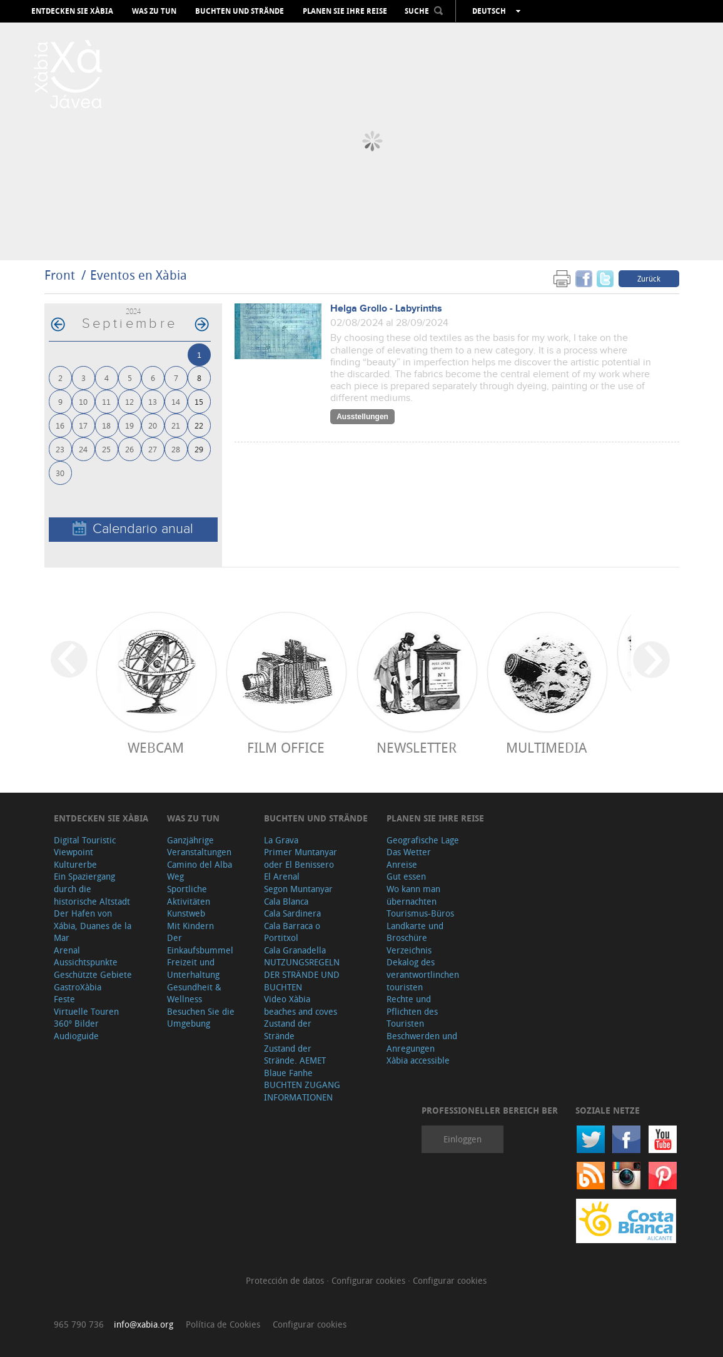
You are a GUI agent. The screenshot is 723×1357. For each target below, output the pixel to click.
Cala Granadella (295, 950)
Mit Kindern (190, 926)
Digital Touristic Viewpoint (85, 846)
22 (199, 425)
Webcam (156, 747)
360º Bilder (76, 1023)
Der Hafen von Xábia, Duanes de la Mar (92, 925)
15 (199, 401)
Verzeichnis (409, 950)
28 (175, 449)
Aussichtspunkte (86, 962)
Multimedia (546, 747)
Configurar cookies (369, 1280)
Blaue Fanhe (288, 1073)
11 (106, 401)
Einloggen (462, 1139)
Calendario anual (133, 529)
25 (106, 449)
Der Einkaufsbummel (200, 944)
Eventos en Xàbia (138, 275)
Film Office (286, 747)
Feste (64, 999)
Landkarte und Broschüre (415, 932)
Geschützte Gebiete (93, 974)
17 (83, 425)
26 (129, 449)
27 (152, 449)
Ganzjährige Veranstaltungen (199, 846)
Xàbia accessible (418, 1060)
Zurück (648, 278)
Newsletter (417, 747)
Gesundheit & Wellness (194, 993)
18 (106, 425)
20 (152, 425)
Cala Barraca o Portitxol (292, 932)
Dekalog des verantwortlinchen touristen (423, 974)
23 (60, 449)
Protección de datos (286, 1280)
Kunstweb (186, 913)
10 (83, 401)
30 (60, 472)
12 (129, 401)
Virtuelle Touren (86, 1011)
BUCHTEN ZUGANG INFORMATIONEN (302, 1091)
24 (83, 449)
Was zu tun (154, 11)
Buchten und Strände (239, 11)
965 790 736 (79, 1324)
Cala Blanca (286, 901)
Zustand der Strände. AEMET (295, 1054)
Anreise (402, 864)
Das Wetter (409, 852)
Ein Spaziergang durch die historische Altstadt (92, 888)
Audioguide (76, 1036)
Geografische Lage (423, 840)
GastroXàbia (77, 987)
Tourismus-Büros (420, 913)
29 (199, 449)
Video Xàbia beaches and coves (300, 1005)
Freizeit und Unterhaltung (193, 968)
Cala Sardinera (292, 913)
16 (60, 425)
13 (152, 401)
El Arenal (282, 876)
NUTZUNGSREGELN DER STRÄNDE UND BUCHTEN (302, 974)
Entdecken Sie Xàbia (72, 11)
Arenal (67, 950)
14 (175, 401)
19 (129, 425)
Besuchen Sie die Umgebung (201, 1017)
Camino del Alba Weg (199, 870)
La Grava (281, 840)
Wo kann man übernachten (413, 895)
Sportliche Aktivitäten (188, 895)
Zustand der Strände (287, 1029)
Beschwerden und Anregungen (422, 1042)
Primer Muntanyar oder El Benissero (300, 858)
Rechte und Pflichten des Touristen (412, 1011)
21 (175, 425)
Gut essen (406, 876)
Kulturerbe (75, 864)
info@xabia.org (143, 1324)
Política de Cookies (223, 1324)
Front (59, 275)
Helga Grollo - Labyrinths (386, 309)
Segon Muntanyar (298, 889)
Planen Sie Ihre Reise (345, 11)
